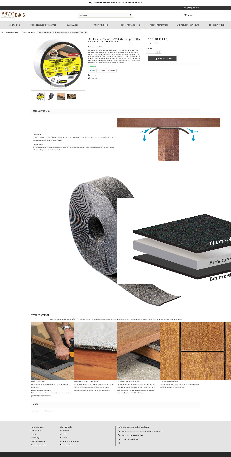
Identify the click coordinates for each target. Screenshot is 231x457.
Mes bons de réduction (67, 445)
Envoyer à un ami (97, 75)
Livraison (33, 434)
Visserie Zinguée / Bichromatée (43, 25)
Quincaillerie (72, 25)
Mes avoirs (63, 434)
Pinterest (111, 70)
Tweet (92, 70)
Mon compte (66, 427)
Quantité (149, 48)
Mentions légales (36, 438)
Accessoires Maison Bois (130, 25)
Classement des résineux (39, 445)
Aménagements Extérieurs (188, 25)
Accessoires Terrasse (159, 25)
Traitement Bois (101, 25)
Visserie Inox (14, 25)
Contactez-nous (36, 430)
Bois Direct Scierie (216, 25)
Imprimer (95, 78)
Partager (101, 70)
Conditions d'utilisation (38, 441)
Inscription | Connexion (191, 8)
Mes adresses (64, 438)
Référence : (92, 47)
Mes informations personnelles (69, 441)
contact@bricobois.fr (133, 439)
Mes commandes (65, 430)
